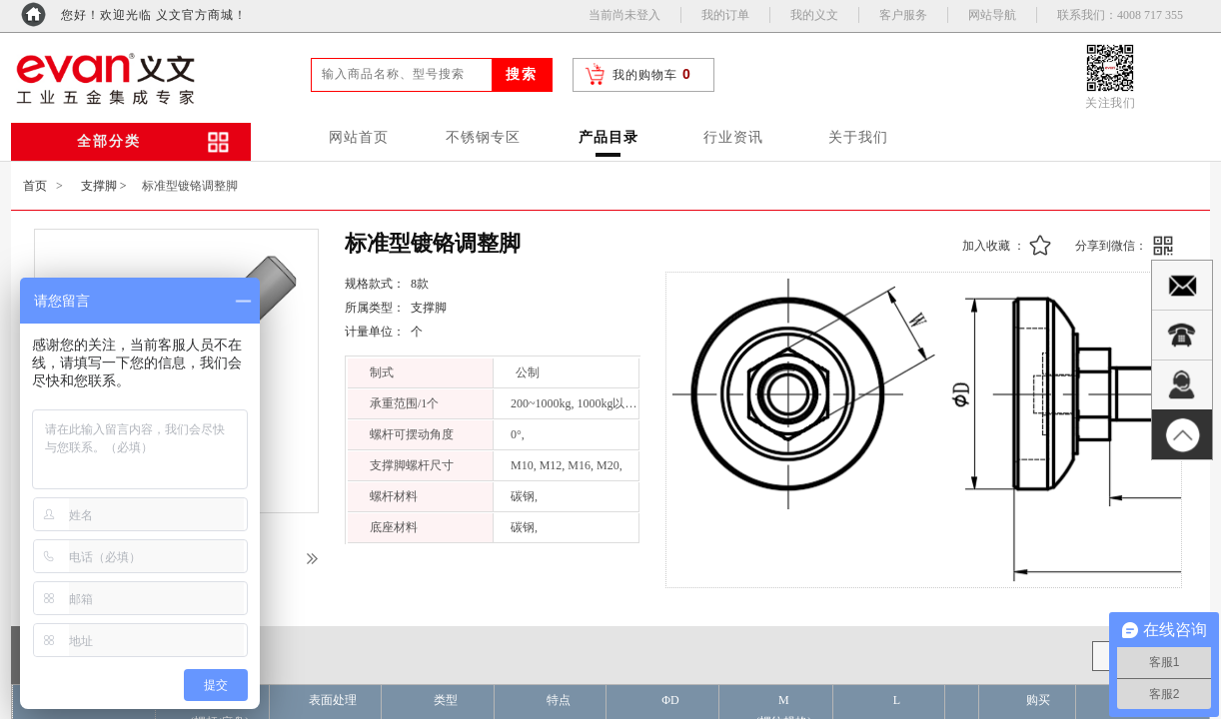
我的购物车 (644, 75)
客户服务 (903, 15)
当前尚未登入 (624, 15)
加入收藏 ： (993, 246)
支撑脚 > (104, 186)
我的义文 (814, 15)
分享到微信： (1111, 246)
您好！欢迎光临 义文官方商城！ (154, 15)
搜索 (522, 74)
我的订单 (725, 15)
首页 (35, 186)
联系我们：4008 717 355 (1120, 15)
